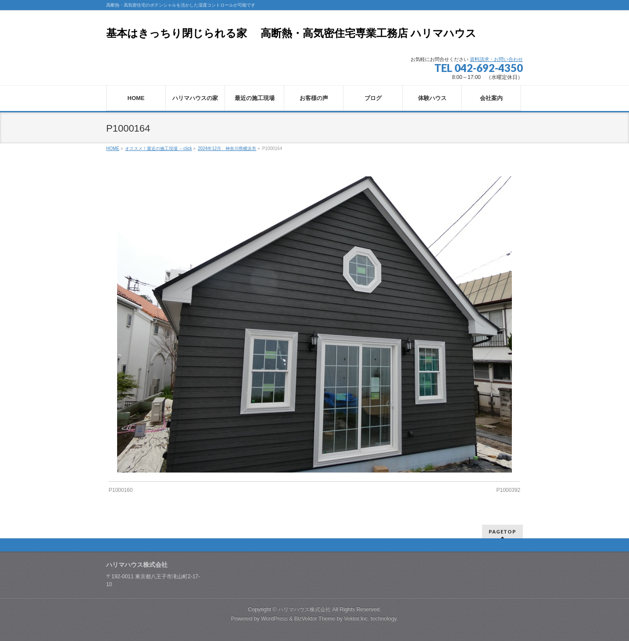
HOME (112, 148)
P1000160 (121, 490)
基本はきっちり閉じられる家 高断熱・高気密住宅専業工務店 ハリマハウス (291, 33)
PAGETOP (502, 531)
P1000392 (509, 490)
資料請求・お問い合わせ (496, 59)
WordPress (274, 619)
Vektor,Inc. (356, 619)
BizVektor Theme (315, 619)
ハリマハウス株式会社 (304, 609)
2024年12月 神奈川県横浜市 (227, 148)
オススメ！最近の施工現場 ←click (158, 148)
